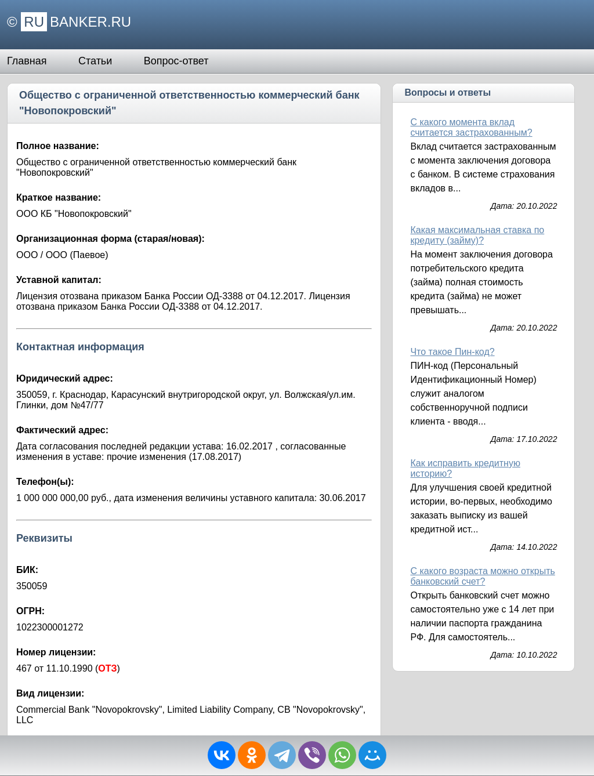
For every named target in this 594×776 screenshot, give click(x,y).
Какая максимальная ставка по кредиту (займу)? (477, 235)
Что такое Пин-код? (452, 352)
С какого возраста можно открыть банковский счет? (482, 576)
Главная (27, 61)
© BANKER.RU (69, 21)
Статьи (95, 61)
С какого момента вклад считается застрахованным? (471, 127)
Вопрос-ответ (176, 61)
